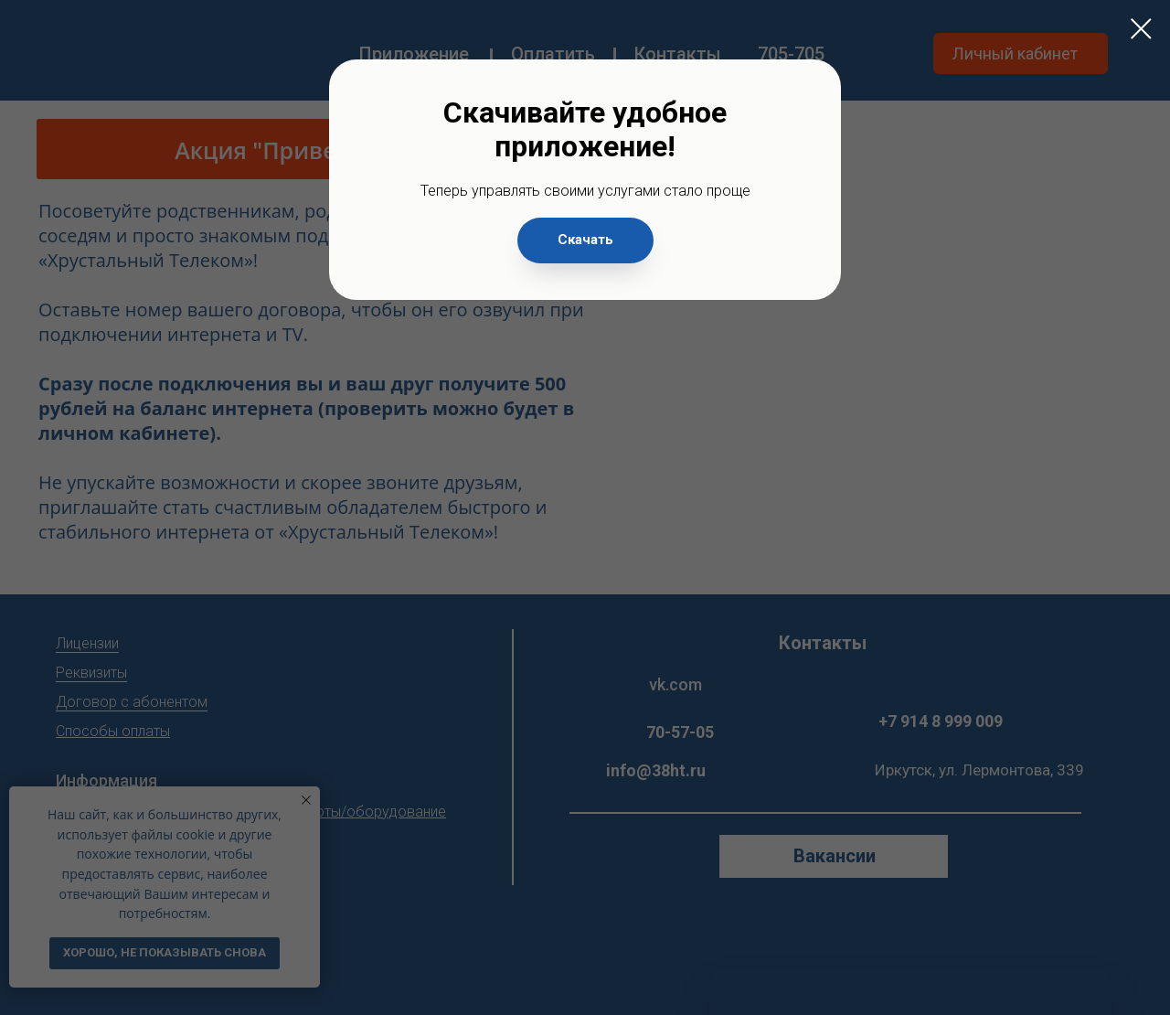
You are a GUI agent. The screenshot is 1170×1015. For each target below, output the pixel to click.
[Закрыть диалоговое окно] (1141, 28)
